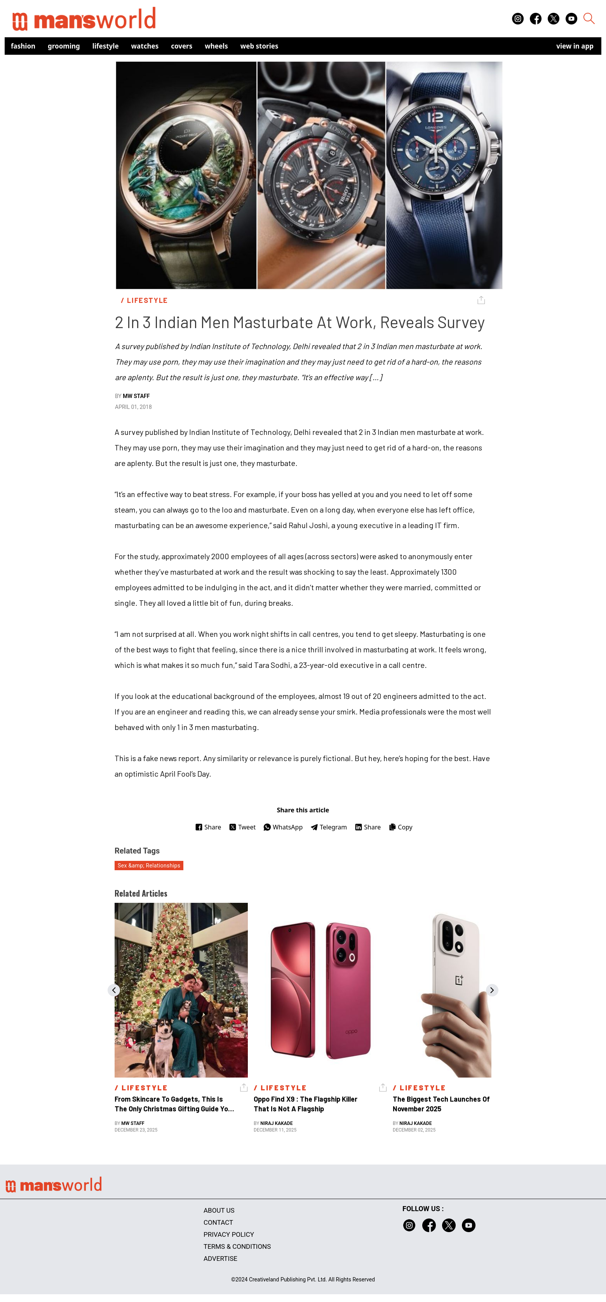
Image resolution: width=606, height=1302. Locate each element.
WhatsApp (283, 827)
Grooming (64, 46)
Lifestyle (105, 46)
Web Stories (259, 46)
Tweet (242, 827)
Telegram (328, 827)
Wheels (216, 46)
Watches (145, 46)
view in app (575, 46)
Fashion (23, 46)
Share (208, 827)
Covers (181, 46)
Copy (400, 827)
